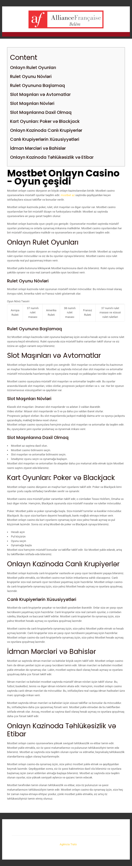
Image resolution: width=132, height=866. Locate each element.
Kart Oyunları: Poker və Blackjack (45, 121)
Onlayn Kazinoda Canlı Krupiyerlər (46, 130)
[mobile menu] (124, 15)
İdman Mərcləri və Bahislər (38, 148)
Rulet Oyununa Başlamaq (37, 85)
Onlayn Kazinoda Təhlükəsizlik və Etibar (52, 157)
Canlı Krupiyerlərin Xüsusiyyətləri (44, 139)
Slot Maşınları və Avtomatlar (40, 94)
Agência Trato (69, 844)
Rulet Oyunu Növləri (31, 76)
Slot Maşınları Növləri (32, 103)
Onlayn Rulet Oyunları (33, 67)
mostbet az (68, 195)
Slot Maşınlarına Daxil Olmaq (41, 112)
